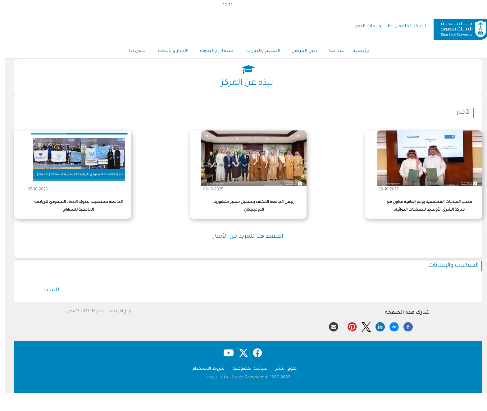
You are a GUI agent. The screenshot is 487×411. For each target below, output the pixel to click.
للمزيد (47, 291)
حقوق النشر (282, 370)
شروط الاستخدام (204, 370)
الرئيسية (360, 51)
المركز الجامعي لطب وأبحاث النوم (385, 26)
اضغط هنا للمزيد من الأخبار (243, 238)
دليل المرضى (301, 52)
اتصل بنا (130, 51)
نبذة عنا (334, 52)
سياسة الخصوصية (245, 370)
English (222, 5)
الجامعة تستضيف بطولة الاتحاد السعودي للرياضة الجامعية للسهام (74, 207)
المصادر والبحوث (211, 52)
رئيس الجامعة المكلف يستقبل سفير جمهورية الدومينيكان (249, 207)
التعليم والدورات (258, 52)
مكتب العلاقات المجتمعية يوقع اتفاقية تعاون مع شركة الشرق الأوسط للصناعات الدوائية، (424, 207)
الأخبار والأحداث (166, 52)
